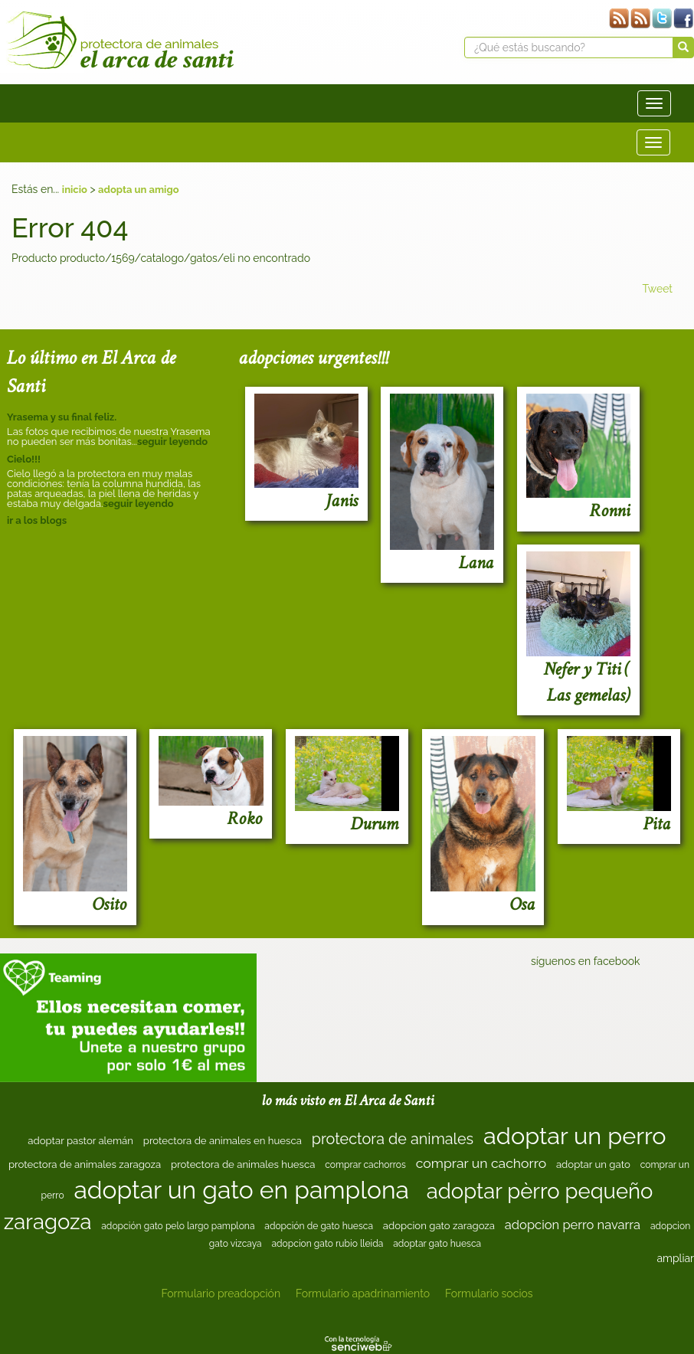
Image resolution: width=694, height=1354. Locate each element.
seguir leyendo (172, 441)
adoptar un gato (593, 1164)
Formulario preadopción (220, 1293)
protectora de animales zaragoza (84, 1164)
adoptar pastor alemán (80, 1140)
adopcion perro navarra (572, 1224)
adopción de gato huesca (318, 1226)
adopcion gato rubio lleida (327, 1243)
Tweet (657, 289)
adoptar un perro (574, 1136)
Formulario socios (488, 1293)
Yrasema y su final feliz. (61, 417)
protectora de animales (392, 1139)
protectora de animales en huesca (222, 1140)
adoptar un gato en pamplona (241, 1190)
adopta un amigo (138, 189)
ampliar (675, 1258)
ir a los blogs (37, 520)
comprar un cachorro (481, 1163)
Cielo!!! (24, 459)
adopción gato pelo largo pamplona (177, 1226)
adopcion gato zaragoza (439, 1225)
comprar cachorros (365, 1164)
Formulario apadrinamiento (363, 1293)
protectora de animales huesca (243, 1164)
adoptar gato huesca (437, 1243)
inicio (74, 189)
